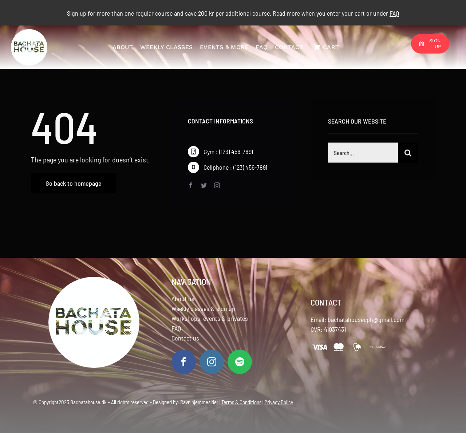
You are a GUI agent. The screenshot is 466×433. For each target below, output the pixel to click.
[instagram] (217, 185)
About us (182, 299)
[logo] (29, 32)
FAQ (176, 328)
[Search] (408, 154)
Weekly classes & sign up (203, 308)
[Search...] (363, 154)
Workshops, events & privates (209, 318)
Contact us (185, 338)
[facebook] (191, 185)
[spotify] (240, 362)
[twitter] (204, 185)
